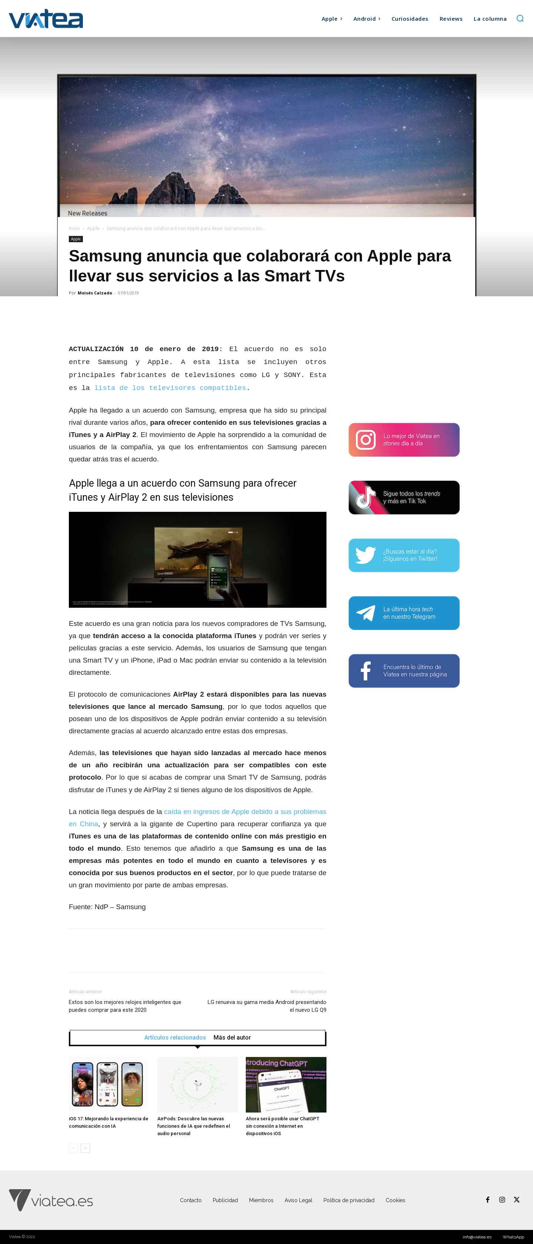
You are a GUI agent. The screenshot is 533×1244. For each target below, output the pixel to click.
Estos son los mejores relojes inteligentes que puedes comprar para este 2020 (125, 1006)
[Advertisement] (404, 360)
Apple (93, 228)
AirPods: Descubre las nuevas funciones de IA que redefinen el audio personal (193, 1126)
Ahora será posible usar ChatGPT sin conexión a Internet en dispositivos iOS (282, 1126)
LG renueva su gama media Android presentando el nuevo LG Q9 (267, 1006)
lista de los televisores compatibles (170, 388)
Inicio (74, 228)
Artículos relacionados (175, 1038)
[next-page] (85, 1148)
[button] (520, 18)
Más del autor (232, 1038)
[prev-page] (73, 1148)
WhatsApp (513, 1237)
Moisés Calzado (95, 293)
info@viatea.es (477, 1237)
